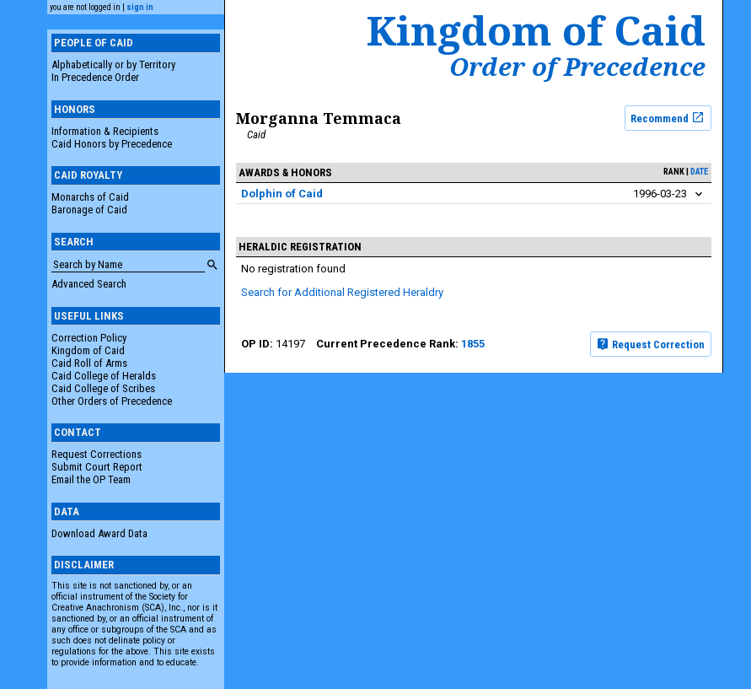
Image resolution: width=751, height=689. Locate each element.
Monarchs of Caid (90, 197)
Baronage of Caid (89, 209)
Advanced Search (88, 283)
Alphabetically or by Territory (113, 64)
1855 (473, 343)
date (699, 171)
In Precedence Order (95, 77)
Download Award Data (99, 533)
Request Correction (650, 344)
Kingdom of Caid (88, 350)
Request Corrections (96, 454)
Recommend (667, 117)
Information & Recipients (104, 131)
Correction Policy (88, 337)
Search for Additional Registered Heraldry (342, 292)
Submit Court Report (96, 466)
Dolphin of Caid (282, 193)
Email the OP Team (91, 479)
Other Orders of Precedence (111, 401)
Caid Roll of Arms (89, 363)
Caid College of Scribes (103, 388)
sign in (139, 7)
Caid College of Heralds (103, 375)
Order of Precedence (577, 66)
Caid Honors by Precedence (111, 143)
